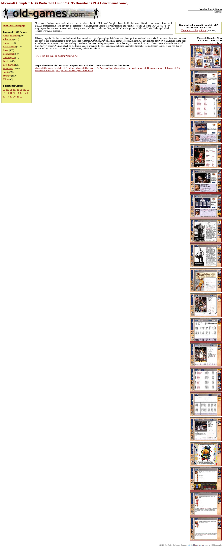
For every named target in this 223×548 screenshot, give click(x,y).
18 (7, 96)
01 (4, 89)
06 (21, 89)
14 (21, 93)
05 (18, 89)
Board (6, 50)
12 (14, 93)
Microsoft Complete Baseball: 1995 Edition (55, 68)
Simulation (8, 68)
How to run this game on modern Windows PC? (56, 56)
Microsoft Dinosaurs (147, 68)
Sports (6, 72)
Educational (8, 54)
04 (14, 89)
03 (11, 89)
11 (11, 93)
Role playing (9, 65)
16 (28, 93)
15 (24, 93)
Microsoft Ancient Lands (125, 68)
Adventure (8, 39)
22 (21, 96)
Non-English (9, 57)
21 (18, 96)
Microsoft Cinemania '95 (87, 68)
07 (24, 89)
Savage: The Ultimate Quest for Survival (74, 70)
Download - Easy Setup (194, 30)
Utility (6, 79)
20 (14, 96)
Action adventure (11, 35)
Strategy (7, 75)
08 (28, 89)
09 (4, 93)
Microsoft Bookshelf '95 (169, 68)
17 (4, 96)
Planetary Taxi (105, 68)
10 (7, 93)
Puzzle (6, 61)
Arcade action (9, 46)
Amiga (6, 43)
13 (17, 93)
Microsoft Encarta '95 (44, 70)
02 (7, 89)
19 (11, 96)
